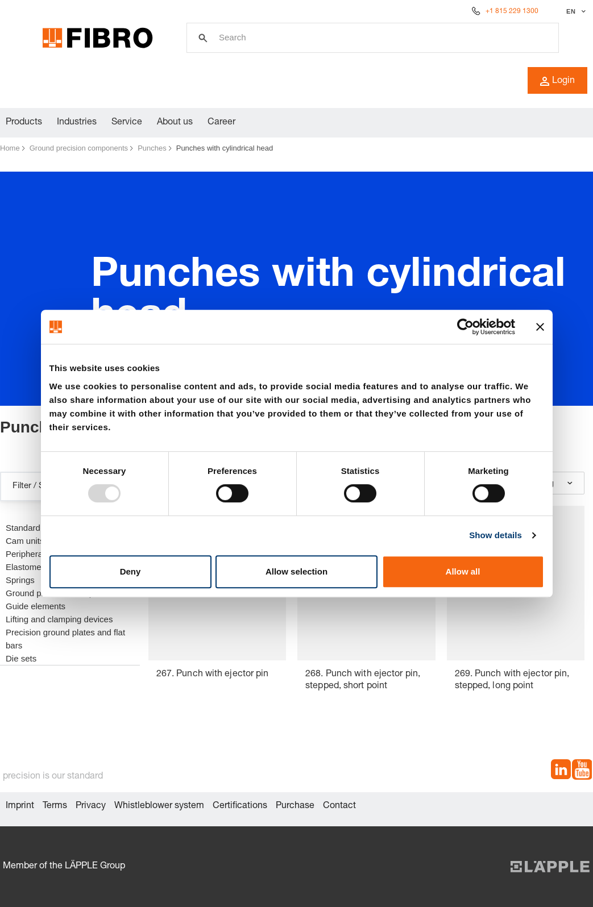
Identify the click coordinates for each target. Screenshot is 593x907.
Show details (495, 535)
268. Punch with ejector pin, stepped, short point (362, 680)
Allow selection (296, 571)
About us (175, 122)
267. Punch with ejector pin (212, 674)
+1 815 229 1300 (512, 11)
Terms (55, 806)
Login (557, 81)
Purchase (295, 806)
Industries (77, 122)
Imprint (20, 806)
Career (221, 122)
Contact (339, 806)
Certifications (240, 806)
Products (24, 122)
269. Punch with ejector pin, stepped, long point (512, 680)
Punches (152, 148)
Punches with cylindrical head (224, 148)
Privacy (91, 806)
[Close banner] (540, 327)
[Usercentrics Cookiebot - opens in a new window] (465, 326)
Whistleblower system (159, 806)
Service (126, 122)
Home (10, 148)
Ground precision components (79, 148)
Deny (130, 571)
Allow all (463, 571)
